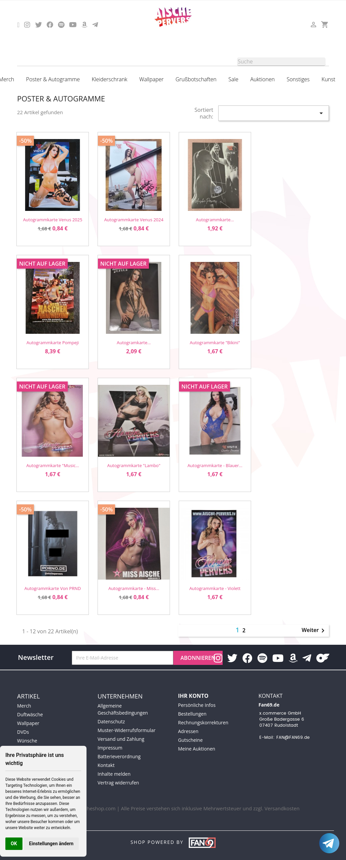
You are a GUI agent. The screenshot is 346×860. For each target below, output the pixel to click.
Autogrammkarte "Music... (52, 465)
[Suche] (281, 61)
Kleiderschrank (109, 79)
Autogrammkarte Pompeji (52, 343)
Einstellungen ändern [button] (51, 843)
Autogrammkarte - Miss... (133, 588)
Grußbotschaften (196, 79)
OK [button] (14, 843)
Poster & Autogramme (53, 79)
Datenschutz (111, 721)
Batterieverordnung (119, 756)
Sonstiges (298, 79)
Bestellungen (192, 714)
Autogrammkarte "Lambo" (134, 465)
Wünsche (27, 740)
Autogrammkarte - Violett (215, 588)
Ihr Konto (193, 695)
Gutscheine (190, 740)
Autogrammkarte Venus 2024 (134, 220)
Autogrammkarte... (215, 220)
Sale (233, 79)
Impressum (110, 747)
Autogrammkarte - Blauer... (214, 465)
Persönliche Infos (197, 705)
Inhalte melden (114, 774)
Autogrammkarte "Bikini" (215, 343)
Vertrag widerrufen (118, 782)
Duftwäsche (30, 714)
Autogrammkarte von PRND (52, 588)
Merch (24, 706)
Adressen (188, 731)
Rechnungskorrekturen (203, 722)
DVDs (23, 732)
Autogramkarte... (134, 343)
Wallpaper (151, 79)
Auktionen (262, 79)
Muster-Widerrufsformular (127, 730)
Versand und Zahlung (121, 739)
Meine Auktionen (196, 748)
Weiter (314, 631)
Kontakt (106, 765)
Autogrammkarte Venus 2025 (52, 220)
